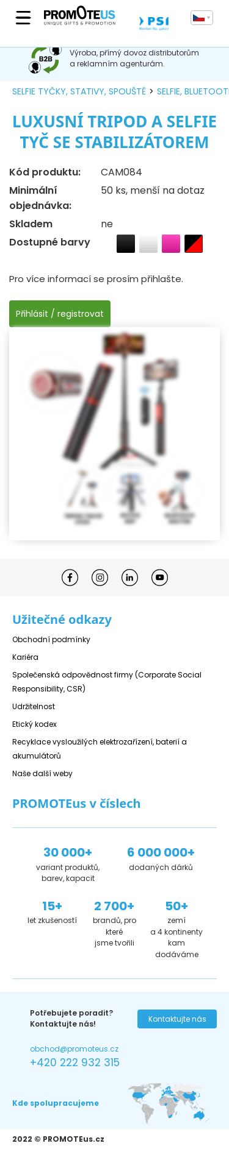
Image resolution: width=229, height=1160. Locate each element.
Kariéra (25, 657)
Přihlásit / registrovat (60, 314)
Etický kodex (34, 724)
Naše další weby (42, 773)
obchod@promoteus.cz (74, 1049)
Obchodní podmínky (51, 639)
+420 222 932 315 (75, 1062)
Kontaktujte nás (177, 1019)
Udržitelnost (33, 706)
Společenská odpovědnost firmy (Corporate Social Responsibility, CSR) (107, 682)
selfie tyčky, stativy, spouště (79, 91)
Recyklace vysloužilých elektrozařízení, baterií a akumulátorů (99, 749)
